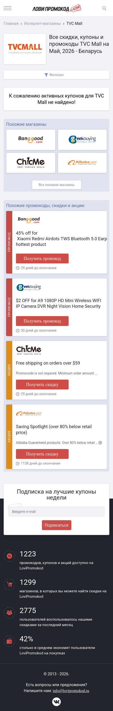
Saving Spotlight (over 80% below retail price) (54, 429)
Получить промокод (42, 258)
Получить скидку (42, 384)
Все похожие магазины (56, 185)
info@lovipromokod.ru (71, 691)
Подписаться (56, 525)
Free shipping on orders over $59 (48, 363)
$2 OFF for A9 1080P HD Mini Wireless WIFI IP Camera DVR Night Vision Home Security (58, 303)
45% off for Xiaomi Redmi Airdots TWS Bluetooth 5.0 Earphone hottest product (59, 238)
